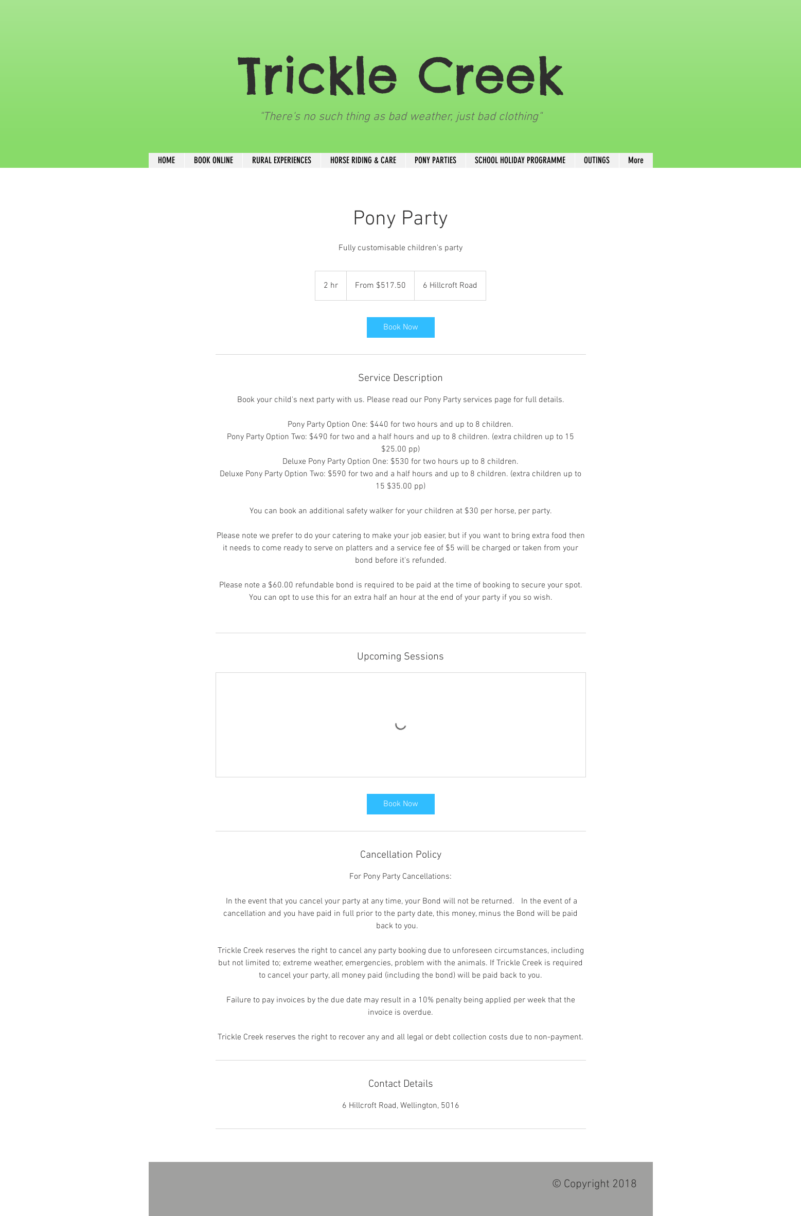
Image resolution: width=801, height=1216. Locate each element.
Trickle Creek (400, 75)
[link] (401, 327)
